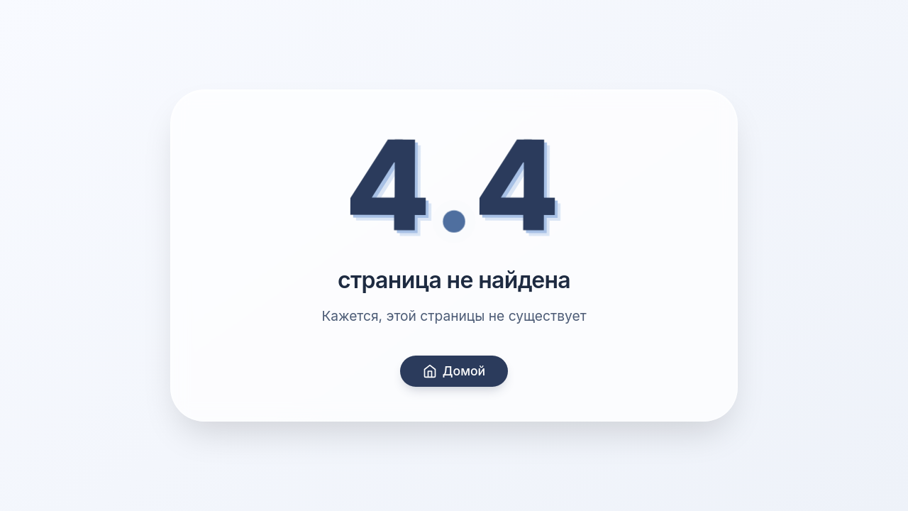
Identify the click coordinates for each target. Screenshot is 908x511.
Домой (454, 370)
